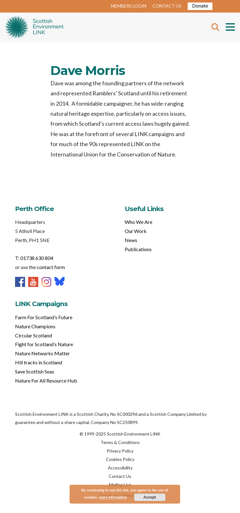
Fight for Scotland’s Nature (44, 344)
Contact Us (120, 476)
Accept (149, 497)
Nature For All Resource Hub (46, 380)
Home (34, 28)
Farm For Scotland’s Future (43, 317)
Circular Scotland (33, 335)
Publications (138, 249)
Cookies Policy (120, 459)
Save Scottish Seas (34, 371)
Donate (200, 5)
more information (113, 497)
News (131, 240)
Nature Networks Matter (42, 353)
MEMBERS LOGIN (128, 5)
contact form (51, 267)
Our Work (136, 231)
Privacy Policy (120, 450)
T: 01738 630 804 (34, 258)
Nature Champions (35, 326)
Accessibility (120, 467)
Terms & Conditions (120, 442)
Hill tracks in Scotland (38, 362)
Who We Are (138, 222)
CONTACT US (167, 5)
